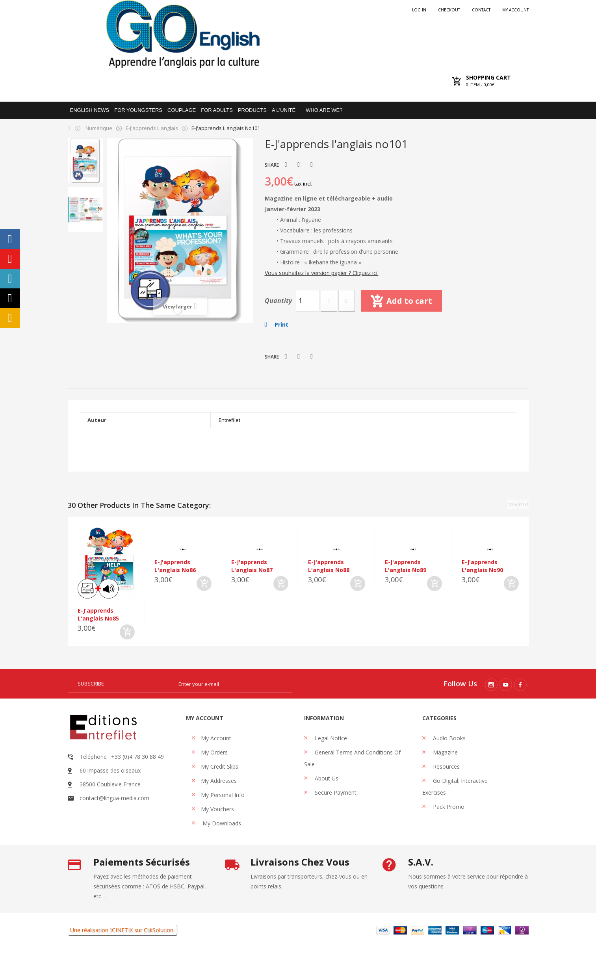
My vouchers (217, 809)
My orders (214, 752)
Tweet (286, 165)
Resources (445, 766)
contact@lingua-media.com (114, 798)
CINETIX (122, 930)
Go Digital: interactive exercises (455, 786)
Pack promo (447, 806)
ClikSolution (158, 930)
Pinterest (311, 165)
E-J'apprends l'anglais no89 (405, 566)
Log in (419, 10)
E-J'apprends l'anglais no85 (98, 614)
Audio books (448, 738)
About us (325, 778)
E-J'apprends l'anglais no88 (328, 566)
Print (281, 324)
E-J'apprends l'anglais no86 (175, 566)
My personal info (223, 795)
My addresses (219, 780)
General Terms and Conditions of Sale (352, 758)
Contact (481, 10)
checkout (449, 10)
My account (515, 10)
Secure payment (334, 792)
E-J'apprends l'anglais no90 (482, 566)
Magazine (444, 752)
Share (298, 165)
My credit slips (219, 766)
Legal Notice (330, 738)
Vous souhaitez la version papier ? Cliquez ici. (322, 273)
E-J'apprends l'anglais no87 (252, 566)
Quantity (278, 300)
